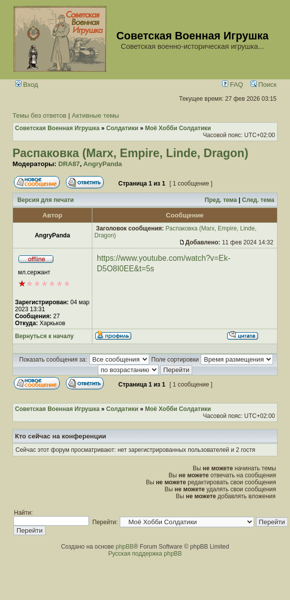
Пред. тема (221, 200)
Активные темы (95, 115)
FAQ (232, 84)
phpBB (125, 546)
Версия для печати (45, 200)
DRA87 (69, 164)
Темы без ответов (39, 115)
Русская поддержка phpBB (145, 553)
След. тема (258, 200)
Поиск (264, 84)
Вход (26, 84)
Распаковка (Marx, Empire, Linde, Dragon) (130, 153)
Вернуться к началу (44, 336)
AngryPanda (102, 164)
